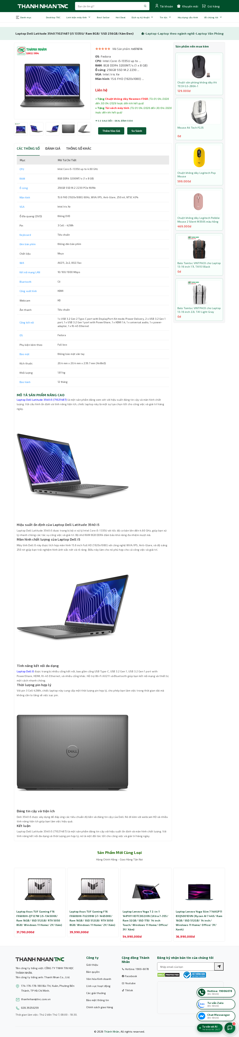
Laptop (151, 33)
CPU (22, 177)
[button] (136, 139)
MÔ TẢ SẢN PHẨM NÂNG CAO (41, 403)
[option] (52, 89)
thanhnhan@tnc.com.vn (36, 999)
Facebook (129, 976)
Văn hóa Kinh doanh (98, 978)
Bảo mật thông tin (97, 1000)
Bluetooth (26, 289)
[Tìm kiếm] (219, 966)
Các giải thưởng (96, 993)
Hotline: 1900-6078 (135, 969)
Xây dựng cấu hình (188, 17)
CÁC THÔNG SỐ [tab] (28, 156)
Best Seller (103, 17)
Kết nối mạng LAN (30, 280)
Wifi (22, 271)
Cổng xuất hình (28, 299)
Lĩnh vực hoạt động (98, 986)
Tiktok (127, 990)
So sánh (136, 138)
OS (21, 343)
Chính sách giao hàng (99, 1007)
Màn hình (25, 205)
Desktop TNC (53, 17)
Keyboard (25, 243)
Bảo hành (25, 390)
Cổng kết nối (27, 330)
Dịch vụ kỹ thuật (141, 17)
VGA (22, 214)
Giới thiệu (92, 964)
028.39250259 (30, 1007)
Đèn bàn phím (28, 252)
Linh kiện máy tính (76, 17)
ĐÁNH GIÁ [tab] (52, 156)
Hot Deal (121, 17)
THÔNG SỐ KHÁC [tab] (78, 156)
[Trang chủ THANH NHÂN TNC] (42, 6)
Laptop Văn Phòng (210, 33)
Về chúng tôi (211, 17)
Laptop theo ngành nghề (176, 33)
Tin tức (163, 17)
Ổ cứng (24, 196)
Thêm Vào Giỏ (111, 138)
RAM (22, 186)
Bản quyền (93, 971)
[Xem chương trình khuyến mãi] (189, 6)
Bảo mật (24, 362)
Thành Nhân (111, 1031)
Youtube (129, 983)
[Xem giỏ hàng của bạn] (213, 6)
